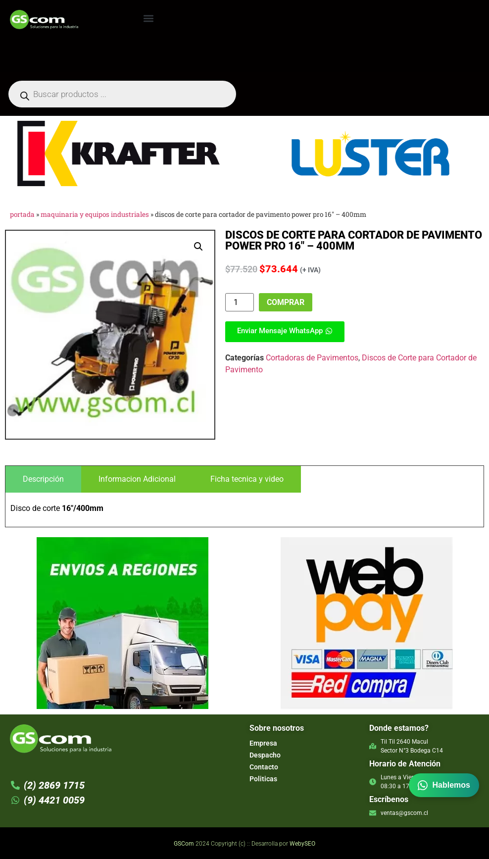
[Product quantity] (239, 302)
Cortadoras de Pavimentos (312, 357)
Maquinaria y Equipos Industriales (95, 214)
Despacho (265, 755)
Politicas (263, 779)
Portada (22, 214)
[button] (148, 18)
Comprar (285, 302)
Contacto (263, 767)
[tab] (43, 479)
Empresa (263, 743)
